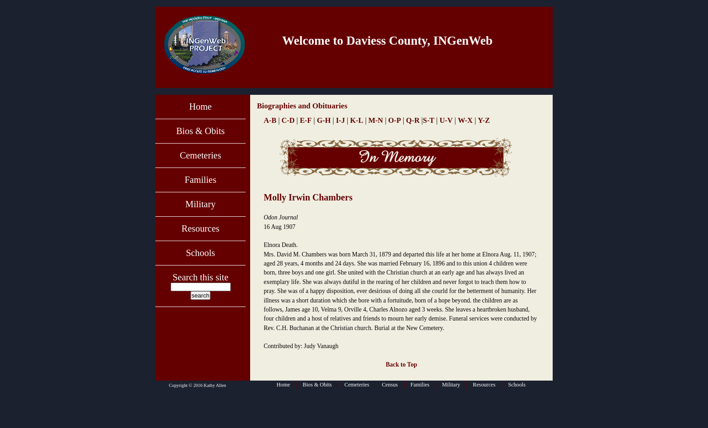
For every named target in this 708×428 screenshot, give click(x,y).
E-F (306, 120)
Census (390, 384)
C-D (288, 120)
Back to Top (401, 364)
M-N (375, 120)
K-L (356, 120)
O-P (394, 120)
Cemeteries (200, 155)
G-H (324, 120)
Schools (200, 253)
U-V (445, 120)
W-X (465, 120)
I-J (340, 120)
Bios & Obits (200, 131)
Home (200, 107)
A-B (270, 120)
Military (201, 204)
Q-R (412, 120)
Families (200, 180)
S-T (428, 120)
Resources (200, 228)
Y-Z (484, 120)
